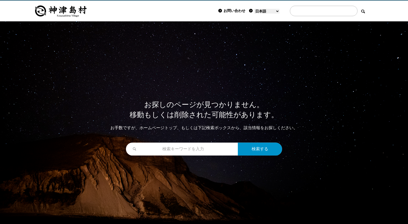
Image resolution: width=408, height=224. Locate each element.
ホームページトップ (158, 128)
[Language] (266, 11)
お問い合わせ (231, 11)
